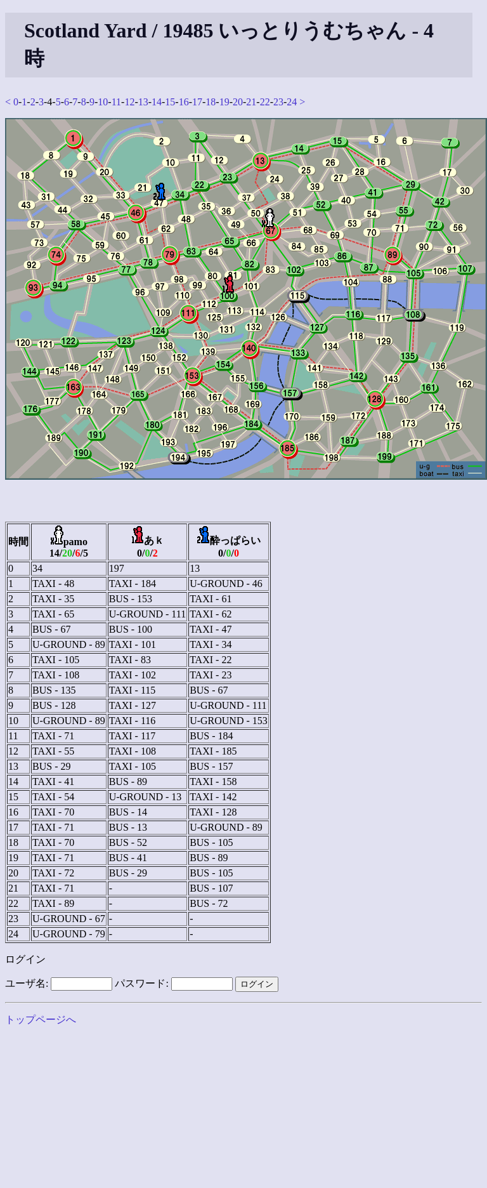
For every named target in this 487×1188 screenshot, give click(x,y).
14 (157, 101)
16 (184, 101)
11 (116, 101)
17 (197, 101)
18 (210, 101)
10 (103, 101)
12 (129, 101)
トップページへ (40, 1019)
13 (143, 101)
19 (224, 101)
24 (292, 101)
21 (251, 101)
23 (278, 101)
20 (238, 101)
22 (265, 101)
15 (170, 101)
